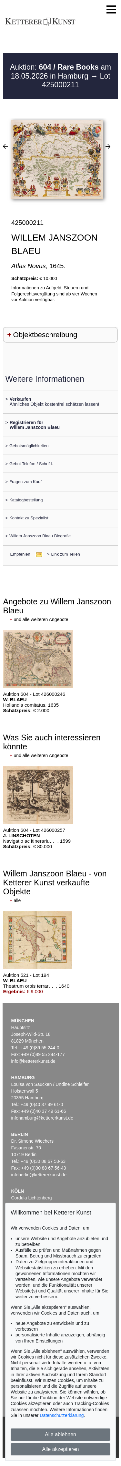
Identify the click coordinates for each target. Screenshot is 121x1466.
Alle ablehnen (60, 1434)
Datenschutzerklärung (62, 1415)
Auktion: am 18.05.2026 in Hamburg (60, 71)
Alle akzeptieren (60, 1449)
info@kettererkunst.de (33, 1061)
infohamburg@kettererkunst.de (42, 1118)
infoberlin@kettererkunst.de (38, 1174)
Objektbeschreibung (45, 335)
